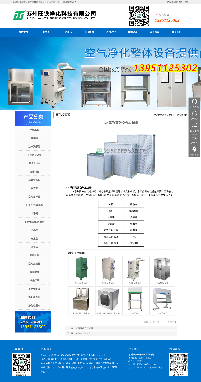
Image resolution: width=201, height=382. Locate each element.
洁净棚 (34, 213)
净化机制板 (34, 297)
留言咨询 (155, 32)
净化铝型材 (34, 305)
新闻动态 (133, 32)
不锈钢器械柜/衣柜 (34, 222)
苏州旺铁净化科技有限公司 (34, 2)
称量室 (34, 238)
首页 (171, 115)
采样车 (34, 230)
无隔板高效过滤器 (84, 328)
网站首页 (23, 32)
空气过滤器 (34, 263)
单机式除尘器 (81, 283)
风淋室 (34, 138)
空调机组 (34, 255)
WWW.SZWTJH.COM (75, 355)
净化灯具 (34, 280)
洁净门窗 (34, 171)
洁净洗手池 (34, 146)
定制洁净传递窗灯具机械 (108, 313)
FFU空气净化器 (34, 205)
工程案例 (89, 32)
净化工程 (34, 130)
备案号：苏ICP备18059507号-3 (95, 359)
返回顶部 (194, 154)
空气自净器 (34, 196)
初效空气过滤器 (83, 333)
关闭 (172, 322)
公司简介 (45, 32)
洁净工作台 (34, 163)
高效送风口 (34, 180)
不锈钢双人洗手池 (81, 313)
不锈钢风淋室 (162, 283)
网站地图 (171, 2)
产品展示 (67, 32)
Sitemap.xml (183, 2)
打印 (167, 322)
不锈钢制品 (34, 289)
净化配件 (34, 272)
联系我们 (176, 32)
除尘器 (34, 247)
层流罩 (34, 188)
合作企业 (111, 32)
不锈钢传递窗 (34, 155)
